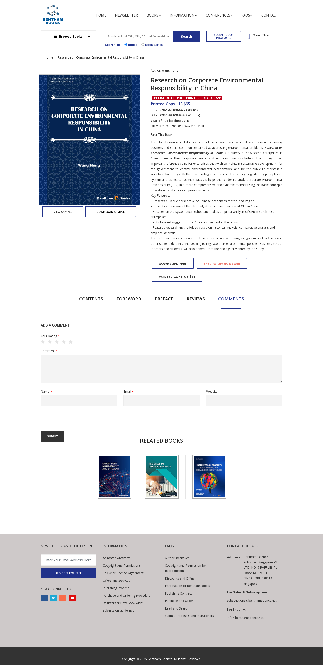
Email (128, 391)
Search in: (112, 45)
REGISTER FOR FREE (68, 573)
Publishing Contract (178, 593)
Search (186, 36)
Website (212, 391)
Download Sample (110, 212)
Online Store (261, 35)
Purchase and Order (179, 601)
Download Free (173, 263)
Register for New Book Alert (123, 603)
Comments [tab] (231, 299)
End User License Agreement (123, 573)
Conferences (219, 15)
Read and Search (177, 608)
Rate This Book (161, 134)
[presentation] (74, 418)
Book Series (151, 45)
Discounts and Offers (180, 578)
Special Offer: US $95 (222, 263)
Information (183, 15)
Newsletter (126, 15)
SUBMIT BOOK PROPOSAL (223, 36)
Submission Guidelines (118, 610)
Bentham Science (160, 659)
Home (101, 15)
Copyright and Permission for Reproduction (185, 568)
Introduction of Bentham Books (187, 586)
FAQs (247, 15)
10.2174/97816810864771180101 (180, 126)
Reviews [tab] (196, 299)
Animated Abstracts (116, 558)
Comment (49, 351)
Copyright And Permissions (122, 565)
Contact (269, 15)
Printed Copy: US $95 (177, 276)
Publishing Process (116, 588)
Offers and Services (116, 580)
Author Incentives (177, 558)
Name (46, 391)
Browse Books (68, 36)
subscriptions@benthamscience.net (252, 600)
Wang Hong (170, 70)
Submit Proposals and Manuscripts (189, 616)
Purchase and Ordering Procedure (127, 595)
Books (154, 15)
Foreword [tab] (129, 299)
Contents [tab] (91, 299)
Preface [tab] (164, 299)
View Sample (63, 212)
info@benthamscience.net (245, 618)
